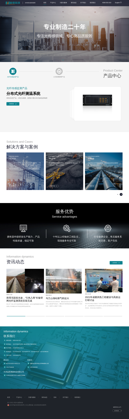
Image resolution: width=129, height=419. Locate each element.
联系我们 (93, 3)
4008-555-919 (106, 2)
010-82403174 (26, 409)
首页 (44, 3)
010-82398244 (44, 409)
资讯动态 (74, 3)
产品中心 (53, 3)
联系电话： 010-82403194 (13, 409)
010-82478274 (35, 409)
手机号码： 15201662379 (13, 413)
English (118, 2)
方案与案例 (63, 3)
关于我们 (83, 3)
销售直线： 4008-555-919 (13, 398)
